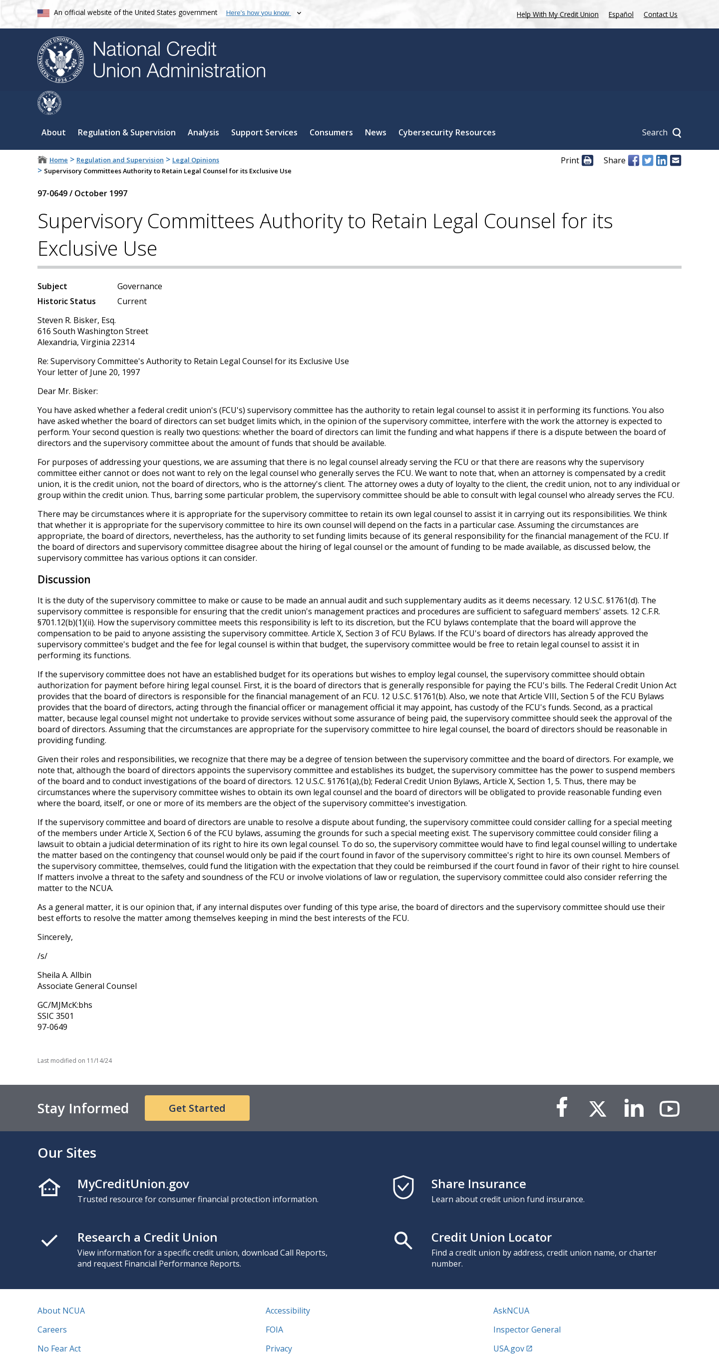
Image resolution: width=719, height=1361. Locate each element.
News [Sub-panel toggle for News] (375, 108)
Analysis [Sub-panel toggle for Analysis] (203, 108)
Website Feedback (299, 1343)
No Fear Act (59, 1324)
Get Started (197, 1084)
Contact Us (661, 14)
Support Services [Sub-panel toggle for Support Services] (264, 108)
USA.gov (508, 1324)
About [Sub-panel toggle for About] (53, 108)
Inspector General (527, 1305)
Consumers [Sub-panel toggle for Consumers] (331, 108)
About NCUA (61, 1286)
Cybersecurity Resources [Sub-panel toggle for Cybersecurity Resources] (447, 108)
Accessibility (288, 1286)
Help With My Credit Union (556, 13)
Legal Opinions (195, 135)
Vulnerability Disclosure (81, 1343)
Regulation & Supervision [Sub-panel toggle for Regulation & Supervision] (127, 108)
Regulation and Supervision (120, 135)
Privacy (279, 1324)
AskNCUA (511, 1286)
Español (621, 14)
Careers (52, 1305)
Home (58, 135)
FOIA (274, 1305)
